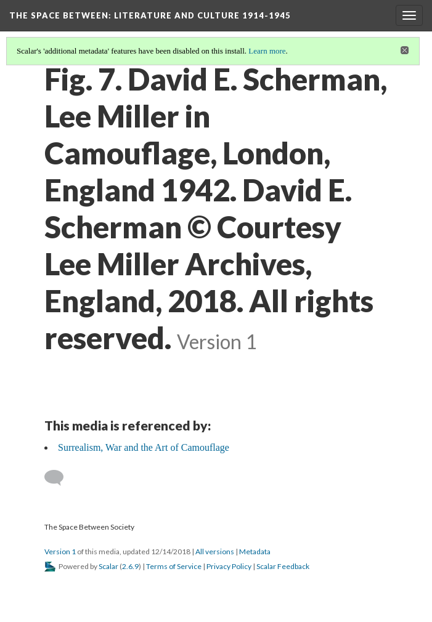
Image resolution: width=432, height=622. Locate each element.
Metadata (255, 551)
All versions (214, 551)
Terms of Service (174, 566)
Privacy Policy (228, 566)
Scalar (108, 566)
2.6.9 (130, 566)
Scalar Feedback (282, 566)
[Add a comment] (59, 478)
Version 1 (60, 551)
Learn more (266, 50)
